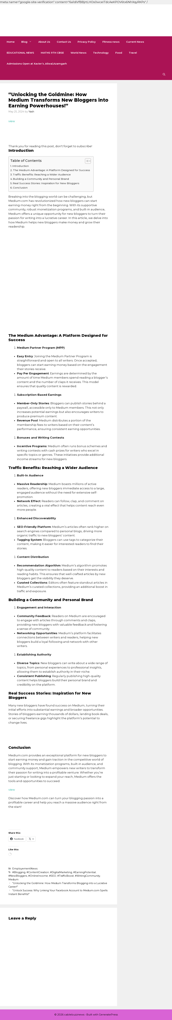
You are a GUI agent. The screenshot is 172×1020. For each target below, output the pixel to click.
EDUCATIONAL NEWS (20, 52)
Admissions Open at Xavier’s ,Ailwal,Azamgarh (37, 63)
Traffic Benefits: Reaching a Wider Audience (42, 174)
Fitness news (110, 41)
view (11, 121)
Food (118, 52)
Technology (101, 52)
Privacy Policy (87, 41)
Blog (28, 41)
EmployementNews (24, 868)
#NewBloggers (17, 875)
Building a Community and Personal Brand (41, 178)
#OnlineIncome (38, 875)
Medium (13, 879)
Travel (133, 52)
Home (11, 41)
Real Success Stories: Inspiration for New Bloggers (46, 183)
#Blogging (18, 872)
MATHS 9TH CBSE (52, 52)
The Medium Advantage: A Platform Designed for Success (51, 170)
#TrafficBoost (65, 875)
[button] (164, 74)
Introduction (20, 166)
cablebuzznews (45, 20)
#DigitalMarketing (61, 872)
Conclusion (20, 187)
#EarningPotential (84, 872)
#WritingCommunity (87, 875)
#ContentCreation (38, 872)
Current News (135, 41)
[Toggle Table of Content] (86, 161)
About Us (44, 41)
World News (78, 52)
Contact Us (64, 41)
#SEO (52, 875)
